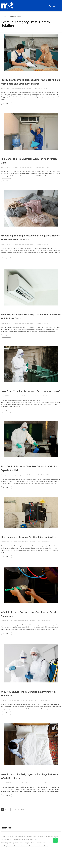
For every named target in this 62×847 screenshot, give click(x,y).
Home (4, 16)
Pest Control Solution (41, 88)
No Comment (28, 88)
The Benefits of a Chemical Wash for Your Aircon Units (19, 839)
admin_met (16, 88)
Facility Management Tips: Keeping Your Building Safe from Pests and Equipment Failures (29, 836)
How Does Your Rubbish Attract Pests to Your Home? (30, 391)
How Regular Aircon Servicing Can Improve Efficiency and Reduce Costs (24, 846)
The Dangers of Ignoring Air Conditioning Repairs (28, 536)
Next (18, 809)
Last (22, 809)
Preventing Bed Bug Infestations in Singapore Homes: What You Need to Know (26, 843)
